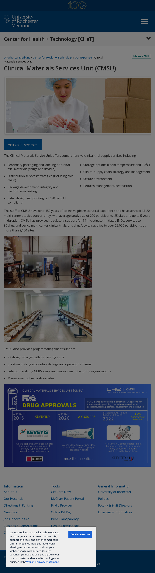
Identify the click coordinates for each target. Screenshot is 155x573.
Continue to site (80, 534)
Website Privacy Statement (42, 562)
